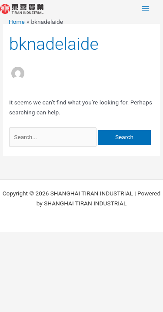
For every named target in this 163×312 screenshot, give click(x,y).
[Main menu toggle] (146, 9)
